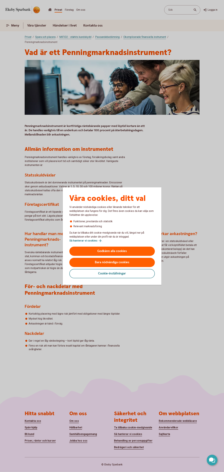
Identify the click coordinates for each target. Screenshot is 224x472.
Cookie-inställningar (112, 273)
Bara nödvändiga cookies (112, 262)
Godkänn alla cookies (112, 251)
